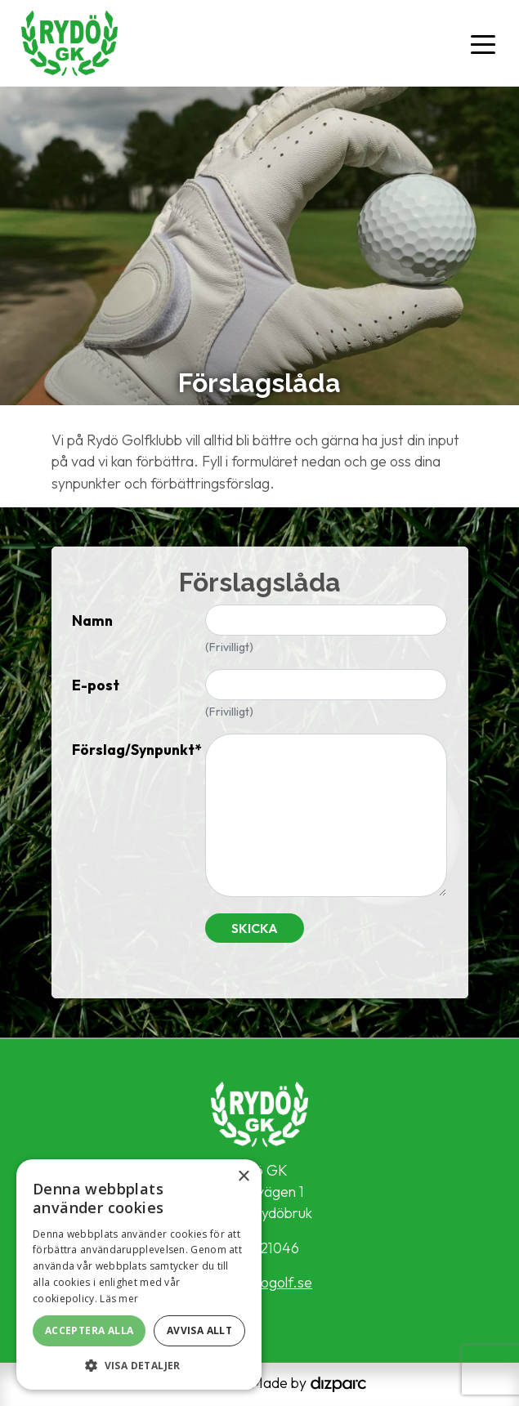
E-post (95, 685)
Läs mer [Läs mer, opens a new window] (119, 1299)
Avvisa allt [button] (199, 1330)
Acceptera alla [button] (89, 1330)
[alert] (139, 1274)
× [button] (243, 1177)
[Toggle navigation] (483, 43)
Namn (92, 620)
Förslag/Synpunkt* (132, 749)
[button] (139, 1365)
